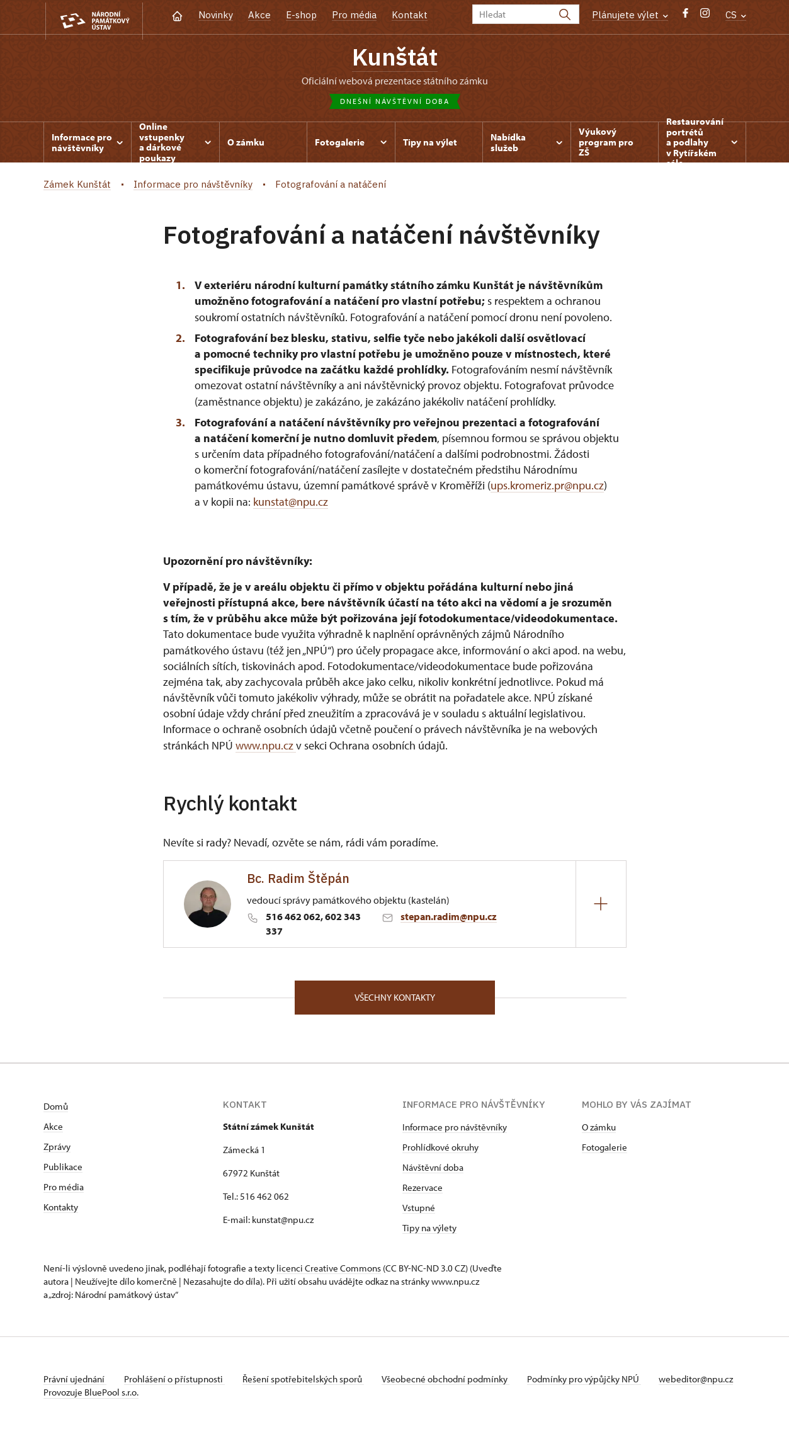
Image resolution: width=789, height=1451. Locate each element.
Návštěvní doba (432, 1171)
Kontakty (60, 1211)
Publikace (62, 1170)
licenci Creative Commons (328, 1272)
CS (735, 15)
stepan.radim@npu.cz (448, 918)
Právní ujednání (74, 1383)
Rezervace (422, 1191)
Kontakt (410, 15)
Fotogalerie (604, 1151)
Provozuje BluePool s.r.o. (91, 1409)
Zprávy (57, 1150)
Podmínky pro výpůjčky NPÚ (593, 1383)
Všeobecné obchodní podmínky (453, 1383)
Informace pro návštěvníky (454, 1131)
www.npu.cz (266, 747)
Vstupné (418, 1211)
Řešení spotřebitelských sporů (308, 1383)
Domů (55, 1110)
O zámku (599, 1131)
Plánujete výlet (630, 15)
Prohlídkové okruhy (440, 1151)
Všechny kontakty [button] (395, 1000)
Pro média (354, 15)
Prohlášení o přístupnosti (177, 1383)
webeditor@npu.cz (80, 1396)
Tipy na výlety (429, 1232)
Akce (259, 15)
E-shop (301, 15)
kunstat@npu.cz (290, 504)
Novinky (215, 15)
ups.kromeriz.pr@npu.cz (547, 488)
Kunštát (395, 58)
